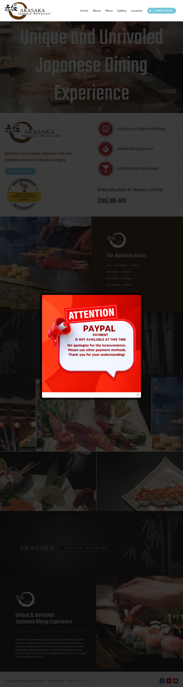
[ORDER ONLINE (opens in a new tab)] (161, 11)
